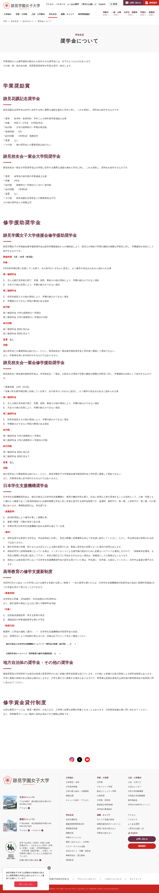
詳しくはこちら (26, 884)
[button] (7, 14)
